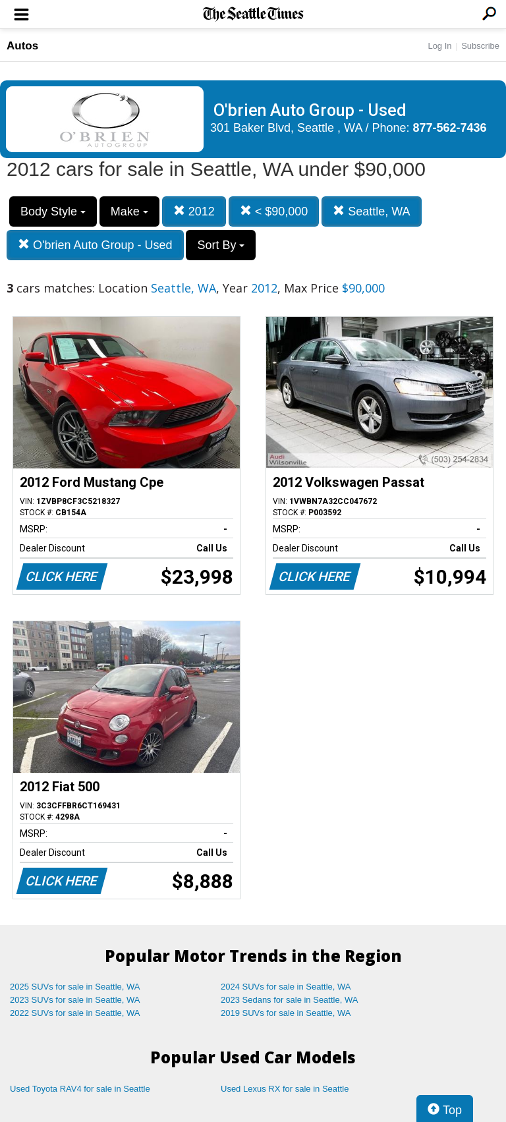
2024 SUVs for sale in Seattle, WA (286, 987)
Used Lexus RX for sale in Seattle (285, 1089)
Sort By (220, 245)
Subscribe (480, 46)
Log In (439, 46)
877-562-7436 (450, 127)
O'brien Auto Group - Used (95, 245)
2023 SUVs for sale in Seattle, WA (75, 1000)
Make (129, 211)
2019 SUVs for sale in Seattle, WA (286, 1013)
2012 (194, 211)
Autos (22, 46)
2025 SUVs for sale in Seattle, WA (75, 987)
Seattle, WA (371, 211)
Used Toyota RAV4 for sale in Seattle (80, 1089)
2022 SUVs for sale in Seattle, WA (75, 1013)
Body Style (53, 211)
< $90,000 (274, 211)
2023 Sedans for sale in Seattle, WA (289, 1000)
